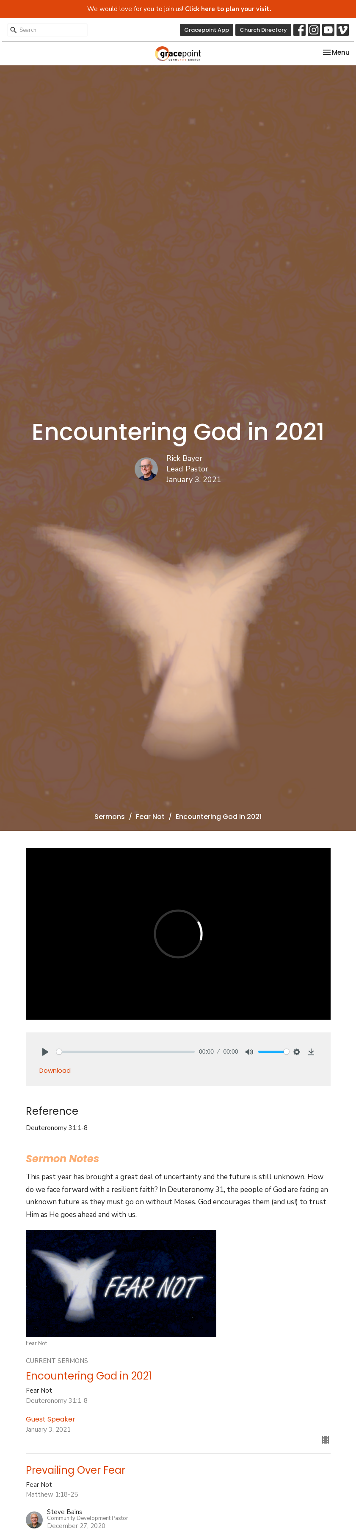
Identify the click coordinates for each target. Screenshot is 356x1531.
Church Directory (263, 30)
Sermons (109, 817)
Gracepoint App (206, 30)
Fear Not (150, 817)
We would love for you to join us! (179, 9)
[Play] (45, 1052)
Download (55, 1070)
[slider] (125, 1052)
